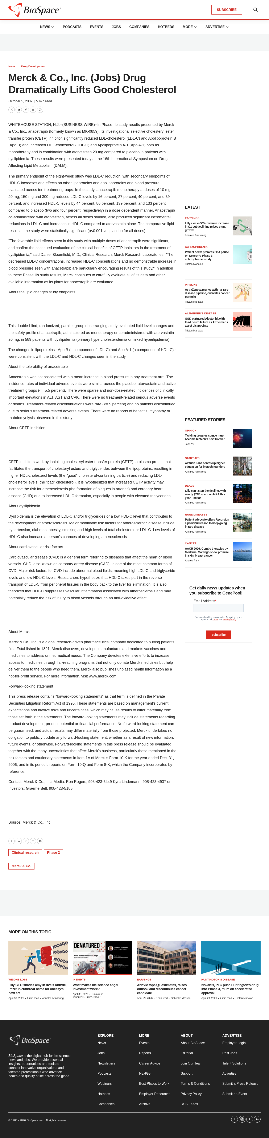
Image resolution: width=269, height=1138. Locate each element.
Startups (192, 458)
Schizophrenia (196, 246)
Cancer (191, 543)
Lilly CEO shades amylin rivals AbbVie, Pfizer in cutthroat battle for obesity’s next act (37, 989)
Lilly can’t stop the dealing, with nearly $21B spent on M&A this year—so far (205, 494)
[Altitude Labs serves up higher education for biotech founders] (242, 466)
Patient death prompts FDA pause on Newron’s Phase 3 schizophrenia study (207, 255)
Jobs (116, 27)
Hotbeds (166, 27)
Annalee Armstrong (195, 235)
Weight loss (18, 979)
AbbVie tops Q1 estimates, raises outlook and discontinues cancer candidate (162, 989)
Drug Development (33, 66)
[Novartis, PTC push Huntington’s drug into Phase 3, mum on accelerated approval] (231, 958)
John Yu (189, 444)
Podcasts (72, 27)
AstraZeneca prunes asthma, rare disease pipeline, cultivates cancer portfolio (207, 293)
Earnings (192, 218)
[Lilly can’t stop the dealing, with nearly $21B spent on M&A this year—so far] (242, 493)
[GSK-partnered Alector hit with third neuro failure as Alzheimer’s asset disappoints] (242, 321)
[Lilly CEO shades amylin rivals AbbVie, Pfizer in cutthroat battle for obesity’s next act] (38, 958)
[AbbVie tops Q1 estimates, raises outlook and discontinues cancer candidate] (166, 958)
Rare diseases (196, 514)
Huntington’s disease (218, 979)
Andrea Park (192, 560)
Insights (79, 979)
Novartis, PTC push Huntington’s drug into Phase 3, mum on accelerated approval (229, 989)
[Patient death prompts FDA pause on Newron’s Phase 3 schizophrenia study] (242, 254)
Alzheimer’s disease (200, 313)
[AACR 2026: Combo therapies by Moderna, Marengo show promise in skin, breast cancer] (242, 551)
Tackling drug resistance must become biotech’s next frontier (204, 437)
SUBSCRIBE (227, 10)
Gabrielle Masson (180, 998)
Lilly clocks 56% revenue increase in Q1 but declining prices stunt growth (207, 227)
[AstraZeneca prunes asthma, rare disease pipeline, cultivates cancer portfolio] (242, 292)
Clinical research (25, 852)
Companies (139, 27)
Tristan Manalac (194, 264)
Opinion (190, 430)
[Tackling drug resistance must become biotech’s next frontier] (242, 438)
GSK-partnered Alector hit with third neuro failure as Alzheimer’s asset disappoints (206, 322)
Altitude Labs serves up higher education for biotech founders (205, 464)
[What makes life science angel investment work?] (102, 958)
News (45, 27)
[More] (52, 27)
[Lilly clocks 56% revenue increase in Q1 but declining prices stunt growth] (242, 225)
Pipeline (191, 284)
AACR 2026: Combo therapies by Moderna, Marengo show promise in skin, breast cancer (207, 552)
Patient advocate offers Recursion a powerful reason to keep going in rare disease (207, 523)
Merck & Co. (21, 866)
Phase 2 (53, 852)
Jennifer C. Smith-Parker (86, 997)
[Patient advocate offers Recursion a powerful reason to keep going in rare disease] (242, 522)
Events (96, 27)
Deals (189, 485)
